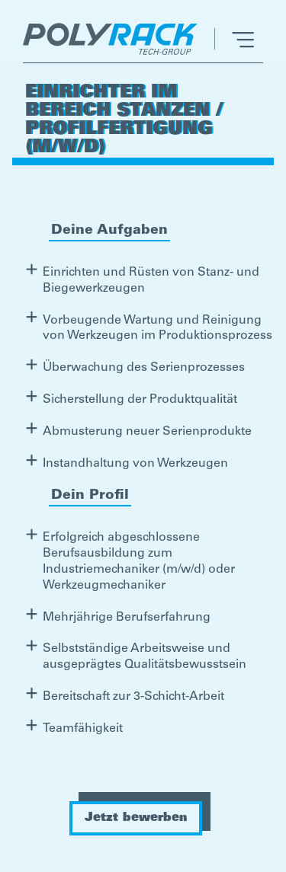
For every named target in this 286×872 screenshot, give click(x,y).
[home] (114, 39)
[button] (234, 38)
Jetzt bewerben (136, 818)
